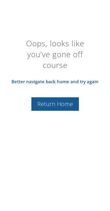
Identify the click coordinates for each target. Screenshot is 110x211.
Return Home (55, 104)
